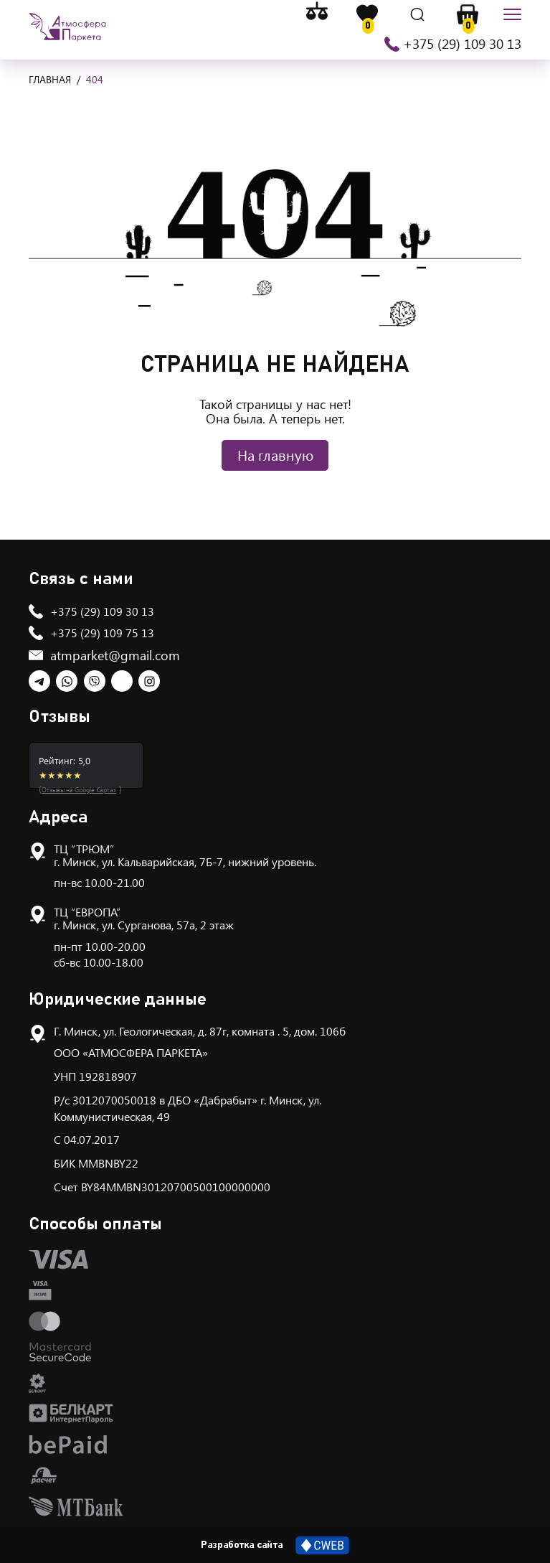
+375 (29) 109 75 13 (102, 632)
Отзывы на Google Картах (79, 789)
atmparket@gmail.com (115, 655)
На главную (275, 454)
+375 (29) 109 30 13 (462, 43)
